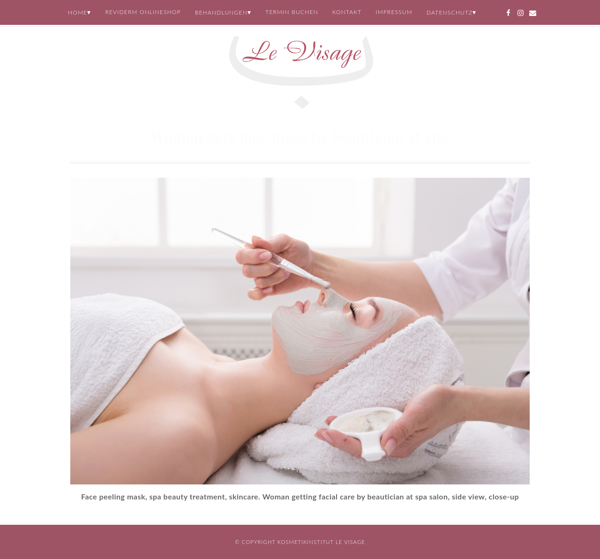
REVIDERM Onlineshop (142, 11)
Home (77, 12)
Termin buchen (291, 11)
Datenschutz (450, 12)
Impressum (393, 11)
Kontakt (347, 11)
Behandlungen (221, 12)
